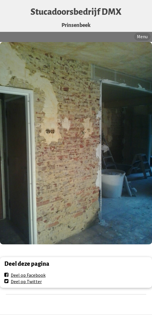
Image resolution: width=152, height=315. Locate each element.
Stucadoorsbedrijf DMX (76, 12)
